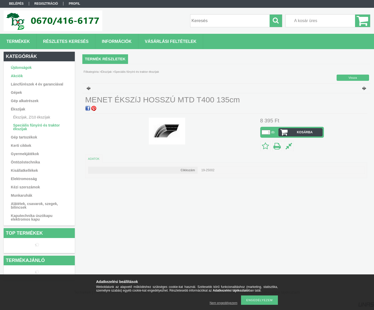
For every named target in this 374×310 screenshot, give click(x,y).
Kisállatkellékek (24, 170)
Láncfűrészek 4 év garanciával (37, 84)
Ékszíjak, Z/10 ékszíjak (31, 117)
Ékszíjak (106, 71)
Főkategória (91, 71)
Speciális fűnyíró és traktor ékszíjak (36, 127)
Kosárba (305, 132)
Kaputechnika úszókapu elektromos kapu (31, 217)
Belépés (16, 3)
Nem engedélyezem (223, 303)
